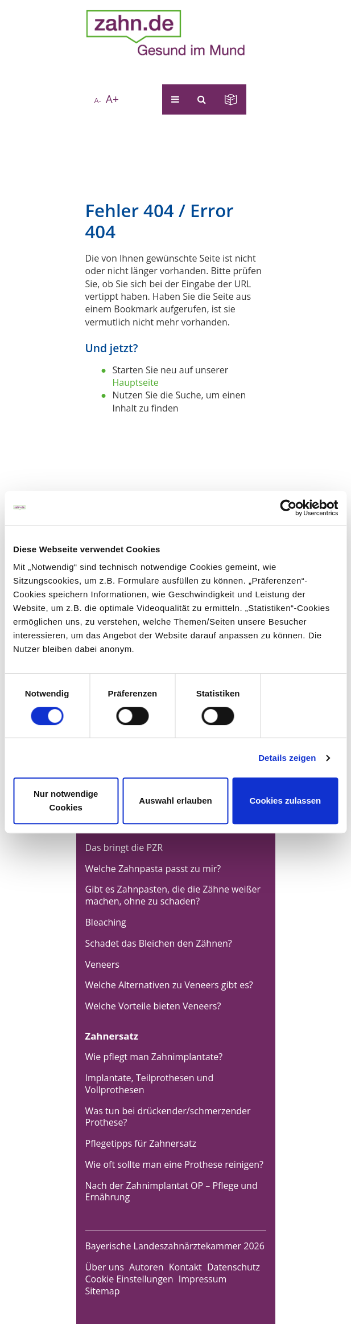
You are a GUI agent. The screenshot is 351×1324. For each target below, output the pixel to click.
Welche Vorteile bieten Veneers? (153, 1006)
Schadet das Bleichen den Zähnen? (158, 943)
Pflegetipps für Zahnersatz (141, 1143)
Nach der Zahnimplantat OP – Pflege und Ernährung (171, 1191)
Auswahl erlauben (175, 800)
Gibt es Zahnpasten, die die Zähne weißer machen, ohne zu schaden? (173, 895)
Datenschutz (233, 1267)
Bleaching (105, 922)
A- (97, 100)
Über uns (104, 1267)
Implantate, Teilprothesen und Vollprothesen (149, 1084)
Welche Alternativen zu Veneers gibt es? (169, 985)
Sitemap (102, 1291)
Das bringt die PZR (124, 847)
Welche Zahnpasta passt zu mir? (153, 868)
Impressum (202, 1279)
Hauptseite (136, 382)
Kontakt (185, 1267)
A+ (112, 99)
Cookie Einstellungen (129, 1279)
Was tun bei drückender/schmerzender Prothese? (168, 1117)
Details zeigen (287, 758)
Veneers (102, 964)
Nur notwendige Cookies (66, 800)
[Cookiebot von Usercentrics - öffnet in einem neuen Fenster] (288, 507)
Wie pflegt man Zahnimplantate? (154, 1056)
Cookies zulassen (285, 800)
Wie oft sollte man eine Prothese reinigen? (174, 1164)
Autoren (146, 1267)
